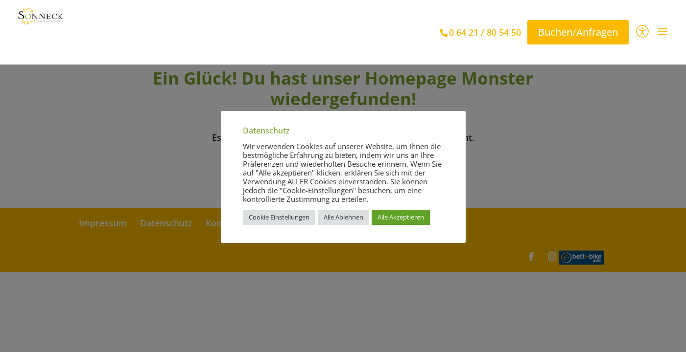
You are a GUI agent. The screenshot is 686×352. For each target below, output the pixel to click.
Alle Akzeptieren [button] (401, 217)
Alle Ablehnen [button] (343, 217)
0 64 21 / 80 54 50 (485, 32)
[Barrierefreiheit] (642, 32)
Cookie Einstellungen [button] (279, 217)
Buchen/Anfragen (578, 32)
